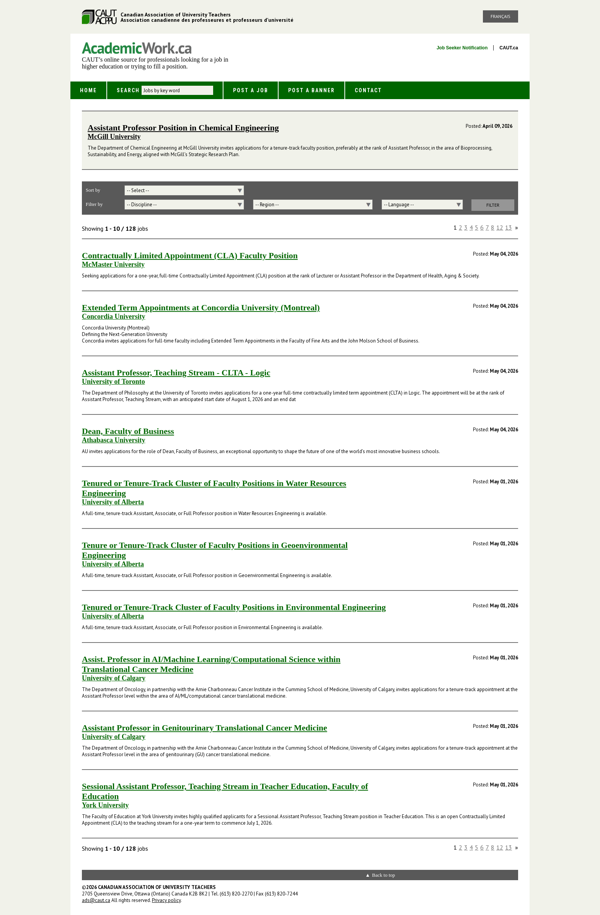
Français (500, 16)
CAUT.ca (508, 48)
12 (499, 227)
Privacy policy (166, 900)
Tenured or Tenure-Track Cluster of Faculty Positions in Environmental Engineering (234, 607)
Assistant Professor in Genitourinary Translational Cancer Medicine (204, 727)
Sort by (93, 190)
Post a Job (250, 90)
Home (88, 90)
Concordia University (113, 316)
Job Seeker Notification (462, 48)
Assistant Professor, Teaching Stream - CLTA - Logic (176, 372)
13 (508, 227)
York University (105, 805)
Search (128, 90)
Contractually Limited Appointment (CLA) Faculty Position (190, 255)
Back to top (383, 875)
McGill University (114, 136)
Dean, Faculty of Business (128, 431)
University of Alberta (113, 502)
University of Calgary (113, 678)
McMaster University (113, 264)
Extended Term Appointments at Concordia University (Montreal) (201, 307)
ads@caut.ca (96, 900)
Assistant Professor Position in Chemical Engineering (183, 127)
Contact (368, 90)
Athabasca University (113, 440)
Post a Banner (311, 90)
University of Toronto (113, 381)
